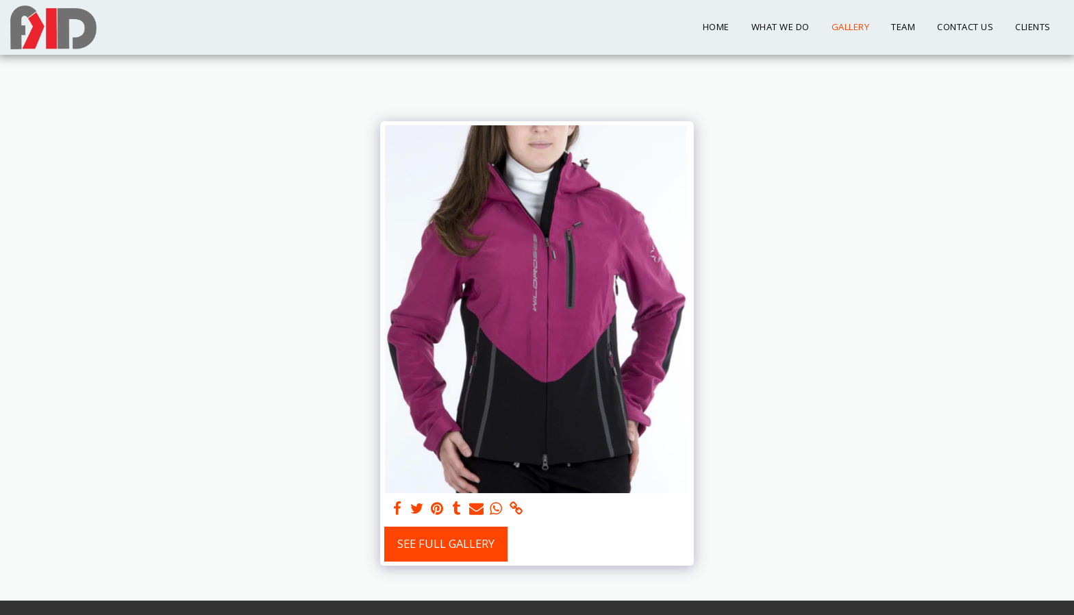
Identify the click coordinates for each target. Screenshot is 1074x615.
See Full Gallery (446, 543)
